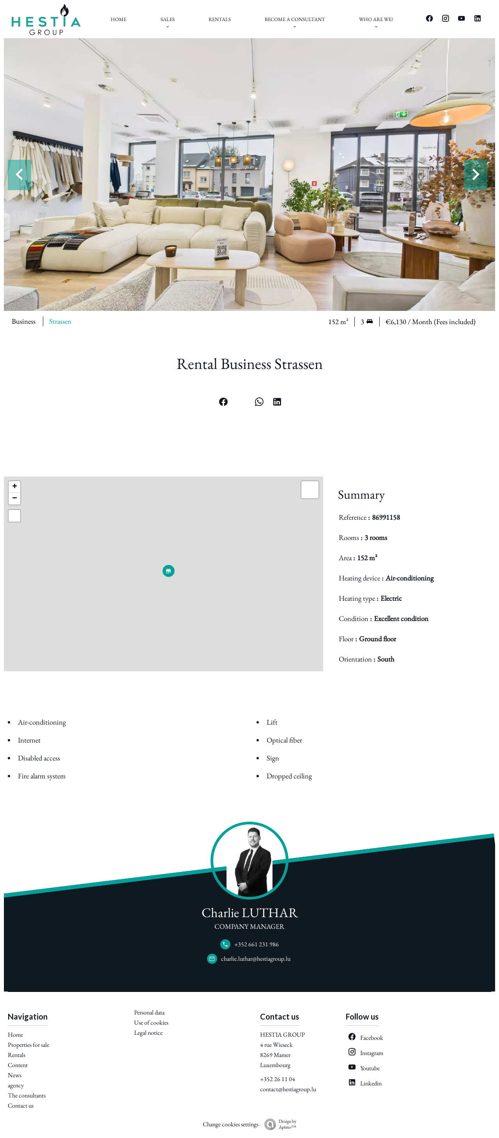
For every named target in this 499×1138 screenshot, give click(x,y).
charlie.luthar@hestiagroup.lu (255, 959)
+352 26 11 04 (277, 1079)
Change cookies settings (230, 1124)
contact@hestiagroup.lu (288, 1089)
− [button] (14, 499)
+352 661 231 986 (256, 944)
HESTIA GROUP (282, 1034)
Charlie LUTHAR (250, 912)
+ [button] (14, 487)
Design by (278, 1124)
